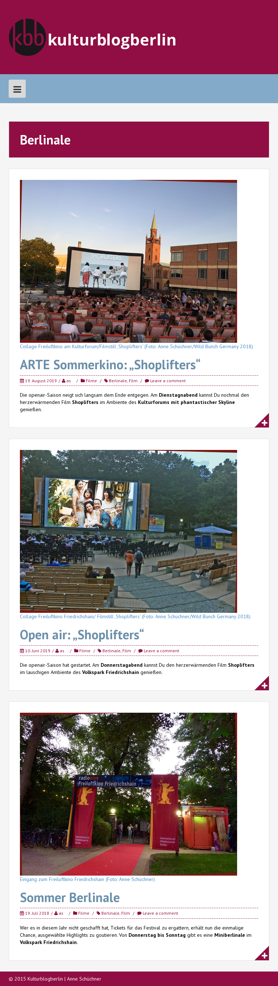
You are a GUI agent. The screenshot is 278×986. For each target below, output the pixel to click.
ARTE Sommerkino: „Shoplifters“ (110, 364)
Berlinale (118, 380)
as (68, 380)
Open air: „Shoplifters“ (82, 634)
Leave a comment (168, 380)
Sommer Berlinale (70, 897)
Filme (91, 380)
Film (133, 380)
